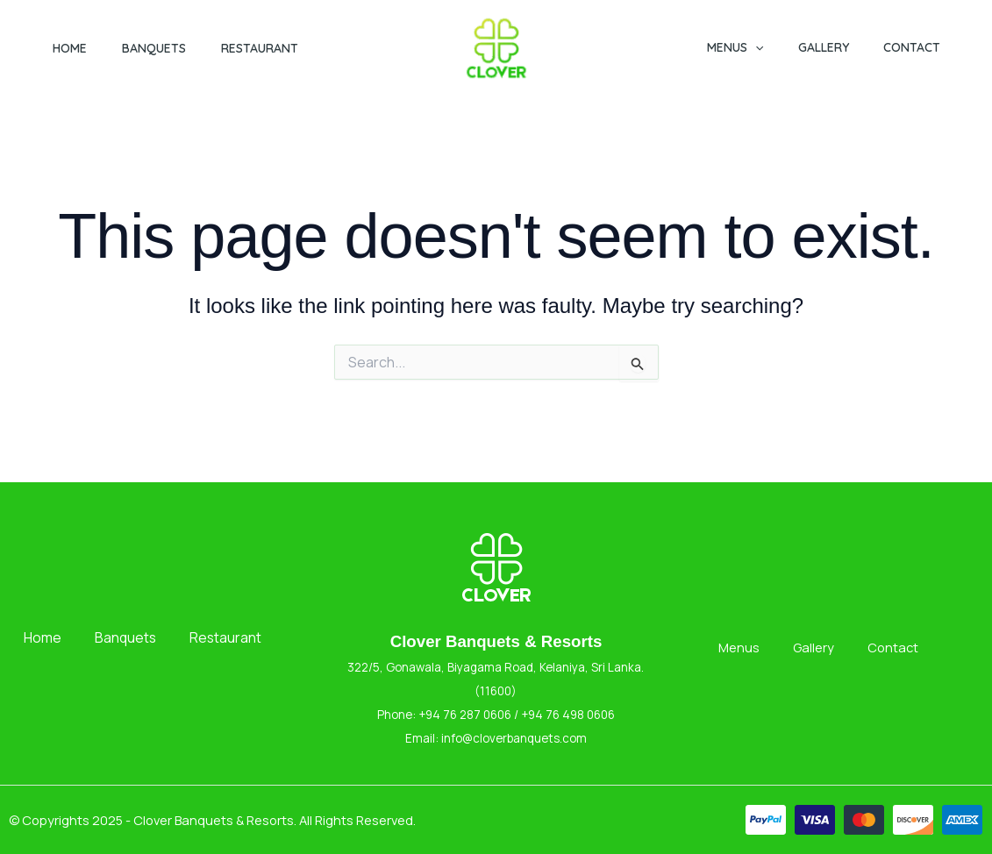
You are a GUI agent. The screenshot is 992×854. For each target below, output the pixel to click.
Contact (916, 47)
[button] (780, 47)
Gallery (837, 47)
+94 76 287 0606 (463, 714)
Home (70, 48)
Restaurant (259, 48)
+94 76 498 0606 (568, 714)
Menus (760, 47)
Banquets (154, 48)
